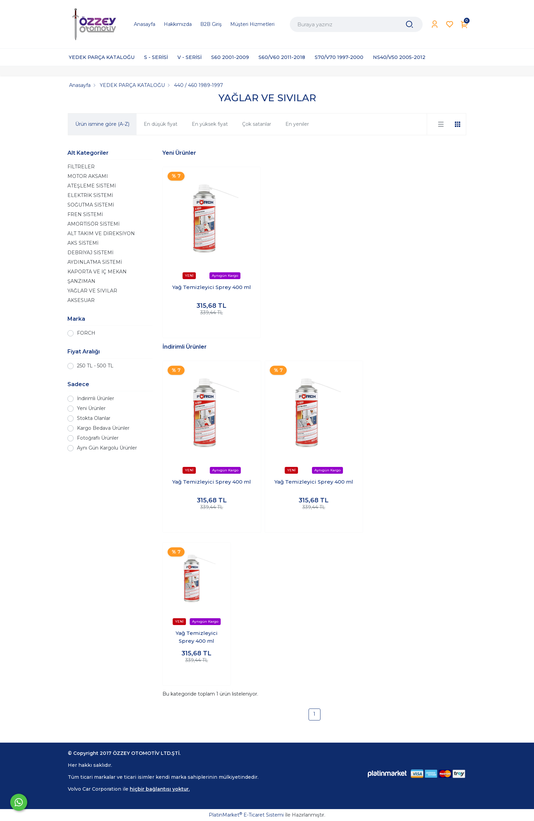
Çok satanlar (256, 124)
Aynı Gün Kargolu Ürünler (107, 448)
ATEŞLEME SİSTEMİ (91, 186)
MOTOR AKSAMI (87, 176)
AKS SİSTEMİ (82, 243)
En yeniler (297, 124)
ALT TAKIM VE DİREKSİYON (101, 233)
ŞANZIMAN (81, 281)
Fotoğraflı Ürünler (98, 438)
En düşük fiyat (160, 124)
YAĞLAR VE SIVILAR (92, 291)
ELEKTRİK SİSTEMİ (90, 195)
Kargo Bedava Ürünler (103, 428)
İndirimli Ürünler (95, 398)
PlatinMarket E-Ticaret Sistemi (246, 815)
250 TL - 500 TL (95, 366)
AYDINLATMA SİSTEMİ (94, 262)
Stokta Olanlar (93, 418)
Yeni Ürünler (91, 408)
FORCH (86, 333)
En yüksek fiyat (210, 124)
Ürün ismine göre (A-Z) (102, 124)
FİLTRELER (81, 167)
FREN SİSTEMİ (85, 214)
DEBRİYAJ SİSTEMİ (90, 252)
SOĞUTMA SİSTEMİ (90, 205)
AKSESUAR (81, 300)
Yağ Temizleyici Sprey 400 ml (211, 287)
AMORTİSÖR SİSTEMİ (93, 224)
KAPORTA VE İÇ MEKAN (97, 272)
